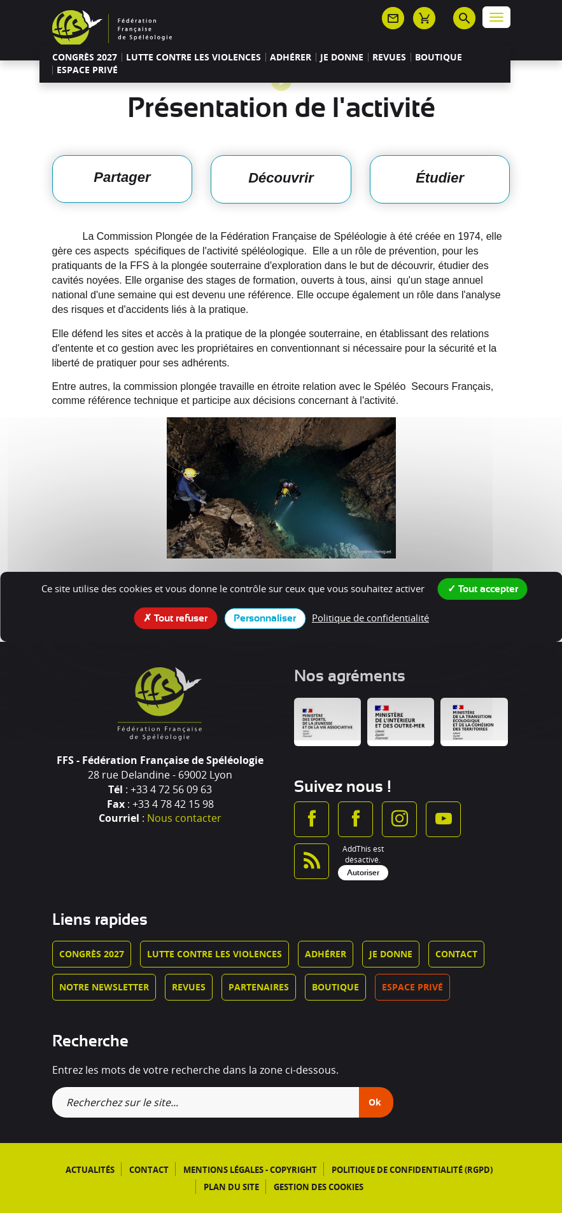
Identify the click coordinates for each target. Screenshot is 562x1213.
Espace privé (87, 70)
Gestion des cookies (318, 1186)
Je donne (341, 57)
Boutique (438, 57)
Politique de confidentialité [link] (370, 617)
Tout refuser (175, 617)
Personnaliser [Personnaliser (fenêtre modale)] (265, 617)
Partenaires (258, 987)
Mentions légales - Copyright (250, 1169)
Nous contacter (184, 818)
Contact (456, 954)
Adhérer (290, 57)
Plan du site (231, 1186)
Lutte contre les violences (193, 57)
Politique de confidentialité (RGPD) (412, 1169)
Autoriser (363, 872)
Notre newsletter (104, 987)
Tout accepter (482, 588)
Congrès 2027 (84, 57)
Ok (375, 1102)
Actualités (90, 1169)
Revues (389, 57)
